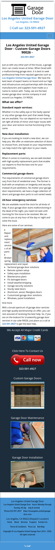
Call (28, 546)
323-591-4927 (34, 28)
